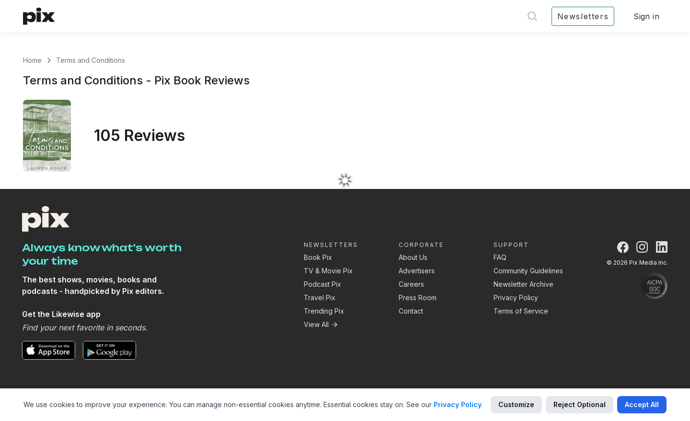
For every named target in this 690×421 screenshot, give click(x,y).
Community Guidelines (528, 271)
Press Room (418, 297)
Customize (516, 404)
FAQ (500, 257)
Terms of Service (521, 311)
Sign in (646, 16)
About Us (413, 257)
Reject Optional (579, 404)
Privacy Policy (516, 297)
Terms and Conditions (90, 60)
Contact (411, 311)
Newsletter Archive (523, 284)
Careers (411, 284)
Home (32, 60)
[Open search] (532, 16)
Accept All (642, 404)
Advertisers (417, 271)
